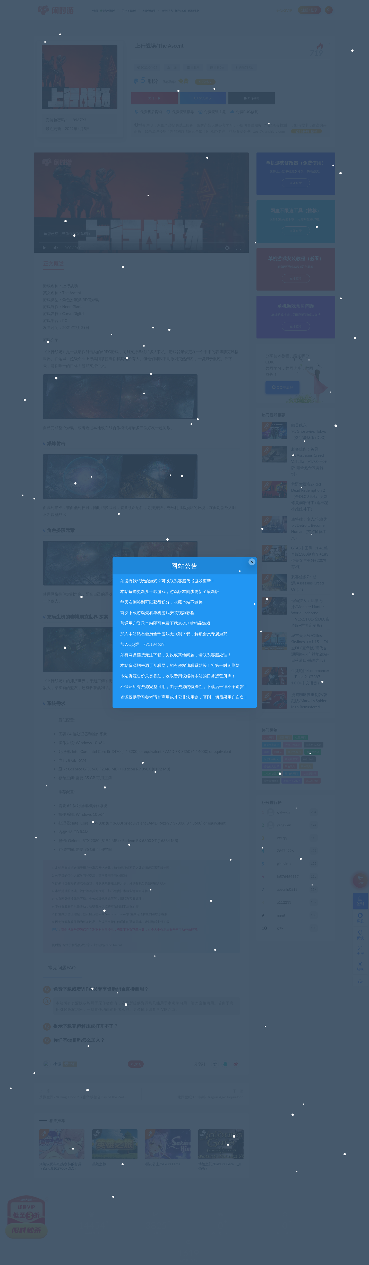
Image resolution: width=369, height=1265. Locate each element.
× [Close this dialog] (252, 561)
